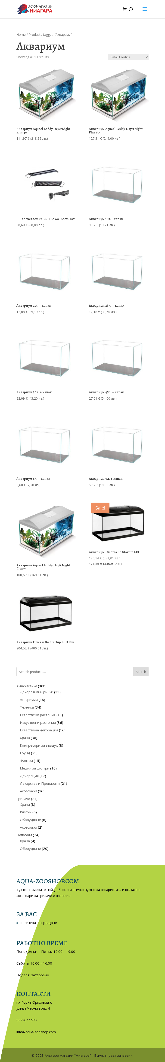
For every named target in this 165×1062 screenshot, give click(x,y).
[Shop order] (128, 57)
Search (141, 672)
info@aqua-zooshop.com (36, 1031)
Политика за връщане (38, 922)
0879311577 (26, 1020)
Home (21, 34)
